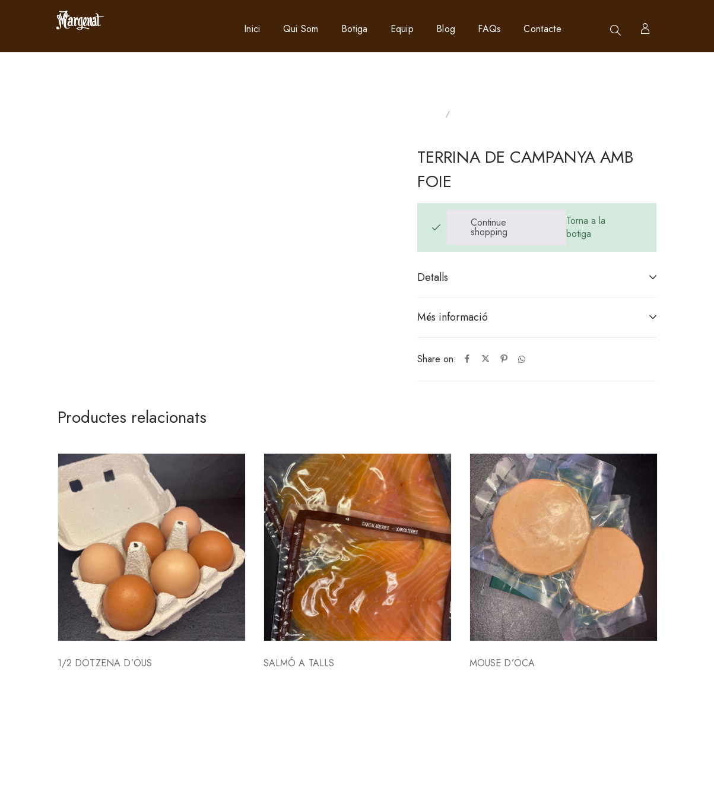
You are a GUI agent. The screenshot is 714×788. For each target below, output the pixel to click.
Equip (402, 29)
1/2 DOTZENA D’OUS (105, 663)
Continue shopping (489, 227)
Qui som (301, 29)
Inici (252, 29)
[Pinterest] (504, 359)
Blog (445, 29)
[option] (152, 587)
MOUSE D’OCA (502, 663)
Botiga (354, 29)
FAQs (489, 29)
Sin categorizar (483, 114)
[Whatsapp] (521, 359)
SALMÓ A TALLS (299, 663)
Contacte (542, 29)
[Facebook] (467, 359)
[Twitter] (485, 359)
